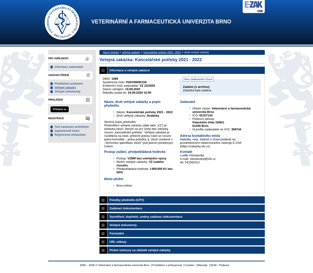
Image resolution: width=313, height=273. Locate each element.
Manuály (202, 265)
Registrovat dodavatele (70, 134)
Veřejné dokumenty (67, 91)
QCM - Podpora (219, 265)
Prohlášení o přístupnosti (167, 265)
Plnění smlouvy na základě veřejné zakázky (139, 250)
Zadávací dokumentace (125, 208)
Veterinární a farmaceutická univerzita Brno (161, 22)
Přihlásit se (59, 109)
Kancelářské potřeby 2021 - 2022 (162, 52)
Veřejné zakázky (65, 87)
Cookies (189, 265)
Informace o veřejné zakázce (129, 70)
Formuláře (116, 233)
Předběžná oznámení (68, 83)
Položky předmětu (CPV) (126, 200)
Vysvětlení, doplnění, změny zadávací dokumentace (145, 216)
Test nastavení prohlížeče (71, 126)
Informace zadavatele (68, 67)
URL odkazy (117, 241)
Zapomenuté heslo (66, 130)
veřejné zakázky (131, 52)
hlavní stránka (111, 52)
